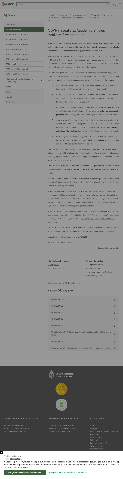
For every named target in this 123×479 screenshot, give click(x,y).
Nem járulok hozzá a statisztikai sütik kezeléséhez (68, 473)
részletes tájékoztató (14, 467)
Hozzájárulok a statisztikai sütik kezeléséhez (24, 473)
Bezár (1, 452)
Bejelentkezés (114, 4)
